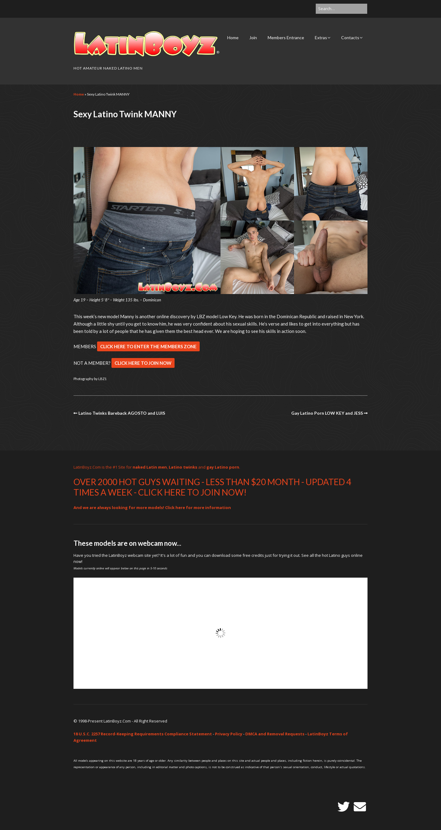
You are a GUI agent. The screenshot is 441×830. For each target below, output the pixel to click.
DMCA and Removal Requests (274, 734)
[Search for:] (341, 8)
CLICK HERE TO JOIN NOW (143, 363)
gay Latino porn (222, 467)
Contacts (350, 37)
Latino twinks (183, 467)
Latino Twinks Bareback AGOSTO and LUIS (121, 413)
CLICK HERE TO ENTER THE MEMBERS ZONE (148, 346)
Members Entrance (286, 37)
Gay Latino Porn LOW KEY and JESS (327, 413)
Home (233, 37)
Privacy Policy (228, 734)
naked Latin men (150, 467)
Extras (321, 37)
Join (253, 37)
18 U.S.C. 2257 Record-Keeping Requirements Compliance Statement (143, 734)
